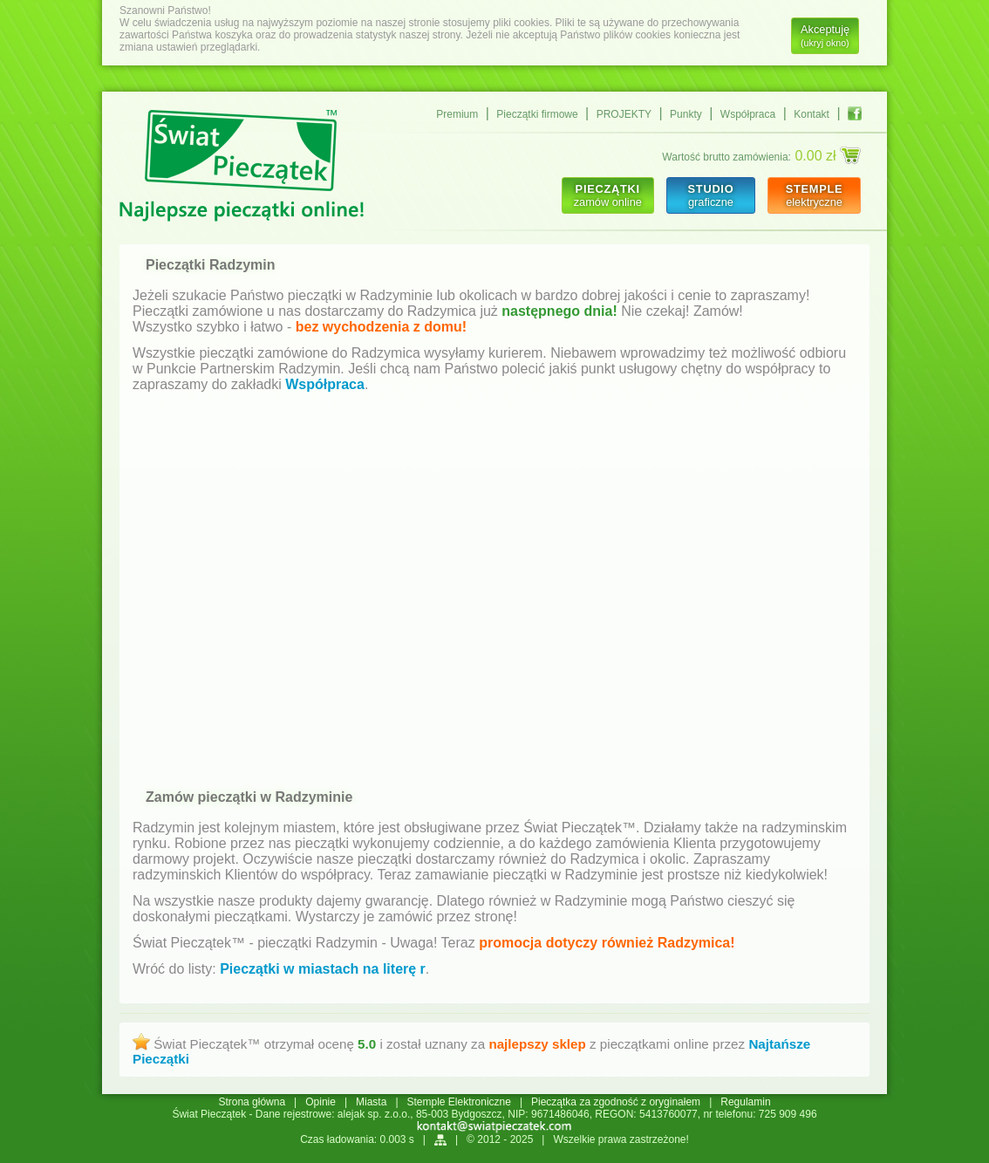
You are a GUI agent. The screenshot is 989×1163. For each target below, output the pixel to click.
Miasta (371, 1102)
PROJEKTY (624, 114)
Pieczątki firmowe (536, 114)
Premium (457, 114)
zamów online (608, 195)
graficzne (710, 195)
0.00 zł (828, 155)
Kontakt (811, 114)
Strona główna (251, 1102)
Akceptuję (825, 35)
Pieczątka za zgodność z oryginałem (615, 1102)
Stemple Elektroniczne (459, 1102)
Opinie (320, 1102)
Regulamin (745, 1102)
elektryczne (814, 195)
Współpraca (747, 114)
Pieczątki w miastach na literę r (323, 968)
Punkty (686, 114)
